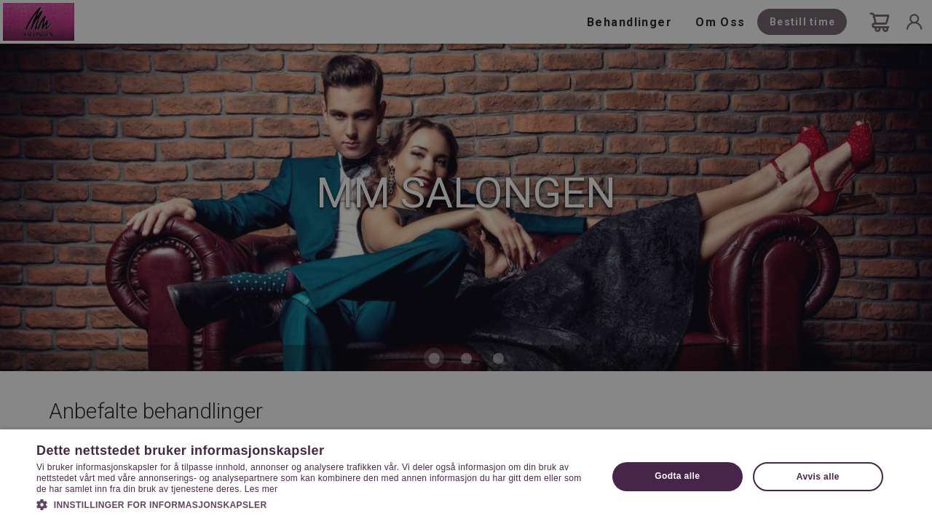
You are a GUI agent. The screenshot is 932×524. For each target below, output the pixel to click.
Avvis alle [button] (818, 477)
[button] (313, 503)
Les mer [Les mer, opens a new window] (261, 489)
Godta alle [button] (677, 476)
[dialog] (466, 262)
